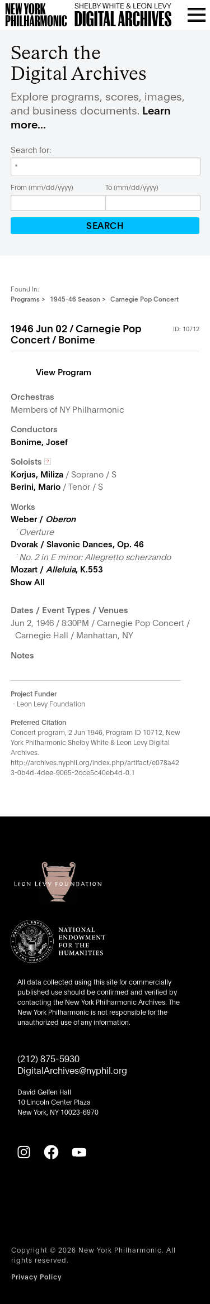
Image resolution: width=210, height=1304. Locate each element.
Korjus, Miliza (37, 473)
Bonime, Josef (39, 441)
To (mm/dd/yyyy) (131, 187)
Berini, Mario (35, 485)
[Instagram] (23, 1152)
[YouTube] (79, 1152)
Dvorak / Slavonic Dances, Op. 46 (77, 543)
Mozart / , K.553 (57, 568)
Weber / (43, 518)
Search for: (31, 150)
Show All (27, 581)
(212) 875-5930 (48, 1058)
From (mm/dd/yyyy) (42, 187)
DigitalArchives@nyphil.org (72, 1070)
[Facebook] (51, 1152)
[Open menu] (197, 14)
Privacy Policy (36, 1276)
